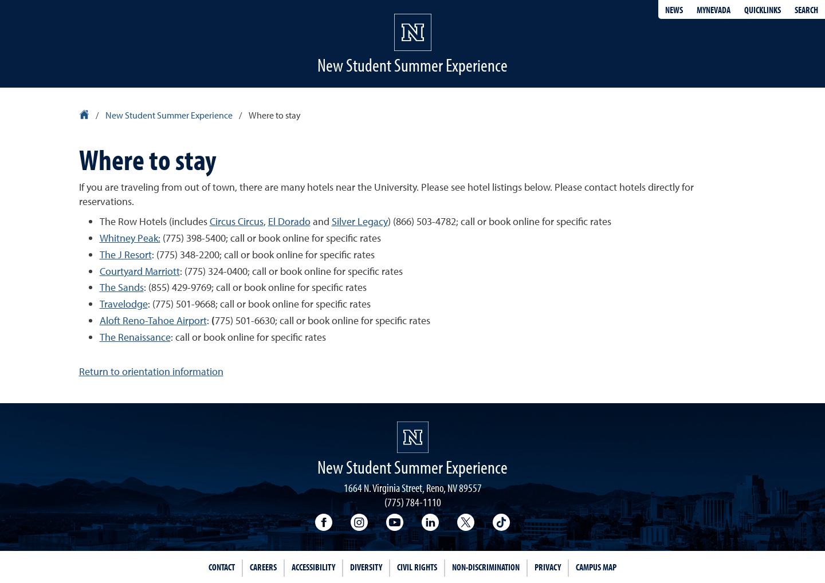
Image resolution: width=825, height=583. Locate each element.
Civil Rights (417, 567)
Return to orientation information (151, 371)
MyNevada (713, 9)
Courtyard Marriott (140, 271)
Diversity (366, 567)
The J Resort (126, 254)
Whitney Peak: (130, 238)
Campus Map (596, 567)
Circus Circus (237, 221)
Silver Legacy (360, 221)
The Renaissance (135, 337)
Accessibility (313, 567)
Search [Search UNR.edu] (806, 9)
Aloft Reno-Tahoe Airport (153, 320)
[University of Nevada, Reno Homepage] (413, 437)
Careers (263, 567)
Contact (222, 567)
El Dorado (289, 221)
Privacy (548, 567)
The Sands (122, 287)
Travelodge (124, 303)
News (674, 9)
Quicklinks (762, 9)
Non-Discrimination (486, 567)
